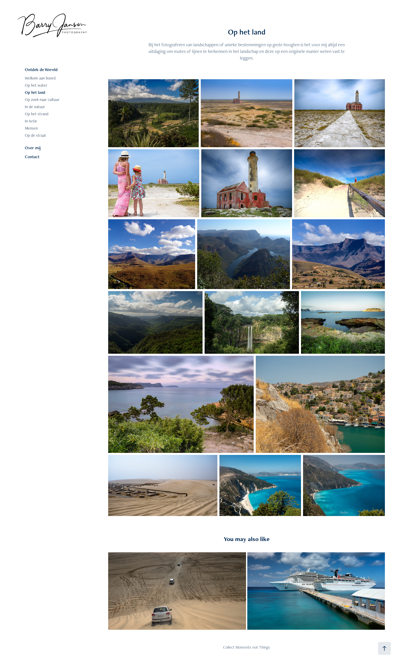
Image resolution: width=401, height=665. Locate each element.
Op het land (35, 92)
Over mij (33, 148)
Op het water (36, 85)
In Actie (31, 121)
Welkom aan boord (40, 78)
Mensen (31, 128)
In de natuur (35, 106)
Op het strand (36, 114)
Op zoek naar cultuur (42, 99)
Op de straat (35, 135)
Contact (32, 156)
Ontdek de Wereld (41, 69)
